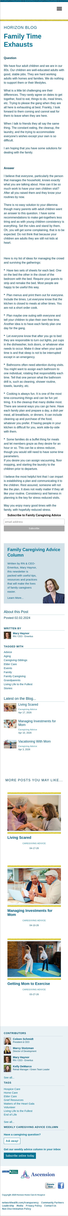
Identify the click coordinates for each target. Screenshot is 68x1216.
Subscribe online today (20, 1156)
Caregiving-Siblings (15, 660)
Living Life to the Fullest (18, 684)
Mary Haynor (21, 633)
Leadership (8, 1205)
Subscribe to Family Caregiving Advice (34, 515)
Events (8, 668)
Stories (8, 688)
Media (20, 1205)
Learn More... (15, 597)
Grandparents (12, 680)
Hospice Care (12, 1089)
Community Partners (52, 1202)
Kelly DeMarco (22, 1066)
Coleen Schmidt (23, 1038)
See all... (9, 1077)
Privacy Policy (34, 1205)
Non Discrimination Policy (16, 1208)
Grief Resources (13, 1099)
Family (8, 672)
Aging (7, 656)
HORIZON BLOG (20, 27)
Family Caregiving (15, 676)
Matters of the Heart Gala (19, 1103)
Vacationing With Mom (34, 741)
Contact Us (50, 1205)
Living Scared (28, 704)
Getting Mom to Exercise (28, 984)
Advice (8, 652)
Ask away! (12, 1141)
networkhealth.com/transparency (20, 1202)
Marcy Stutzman (23, 1048)
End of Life (10, 1114)
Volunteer (9, 1107)
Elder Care (10, 664)
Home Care (11, 1092)
